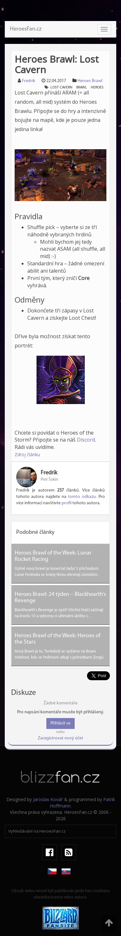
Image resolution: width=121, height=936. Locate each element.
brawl (81, 87)
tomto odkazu (82, 496)
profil (66, 503)
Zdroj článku (27, 454)
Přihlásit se (60, 723)
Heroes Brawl (89, 81)
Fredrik (28, 81)
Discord (86, 439)
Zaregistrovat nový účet (60, 738)
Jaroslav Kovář (48, 799)
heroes (97, 87)
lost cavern (61, 87)
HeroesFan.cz (26, 29)
